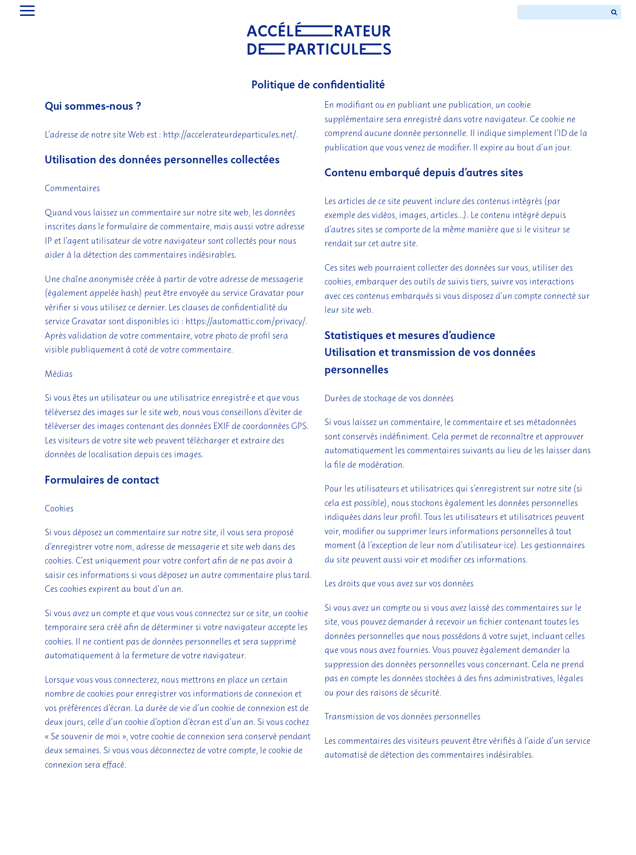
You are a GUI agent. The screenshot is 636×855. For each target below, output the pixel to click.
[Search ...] (562, 12)
